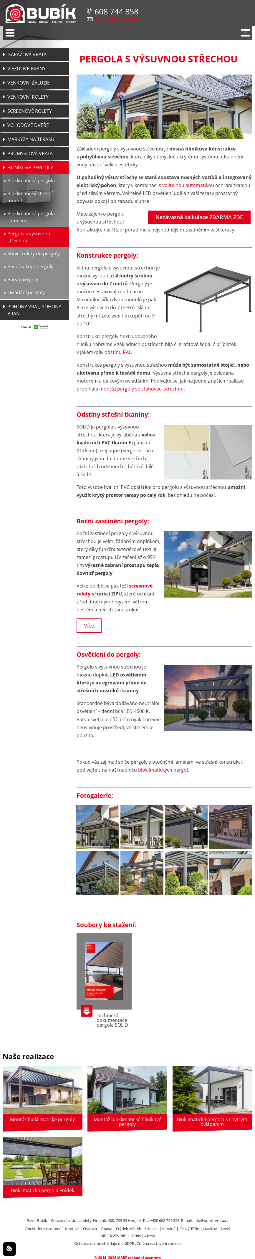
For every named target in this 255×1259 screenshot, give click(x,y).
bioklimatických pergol (163, 770)
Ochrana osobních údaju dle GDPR (104, 1243)
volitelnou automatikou (188, 185)
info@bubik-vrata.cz (116, 19)
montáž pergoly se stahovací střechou (141, 389)
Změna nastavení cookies (159, 1243)
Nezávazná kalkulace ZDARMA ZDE (199, 217)
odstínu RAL (118, 352)
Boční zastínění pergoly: (113, 521)
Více (89, 625)
